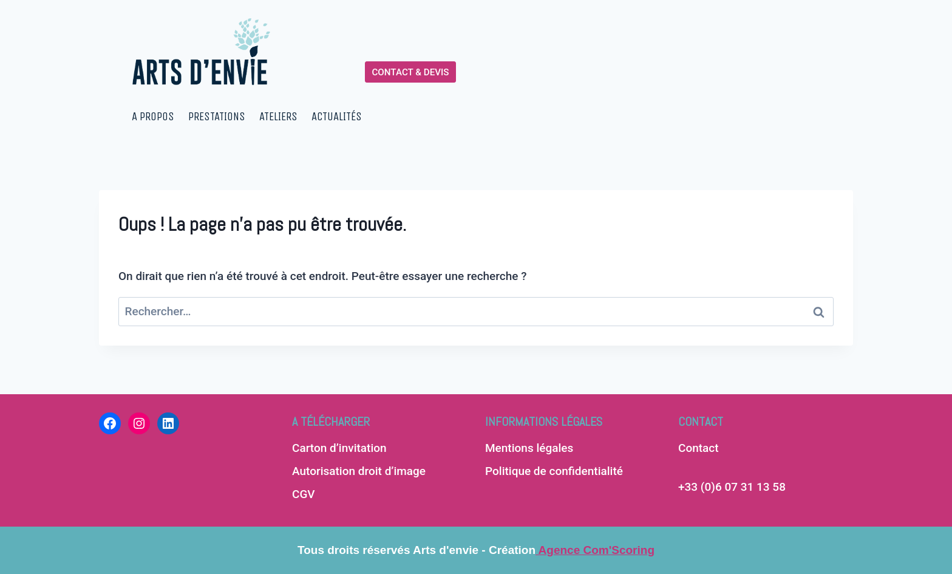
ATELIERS (278, 116)
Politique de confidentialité (554, 471)
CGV (303, 494)
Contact (698, 448)
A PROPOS (153, 116)
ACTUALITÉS (336, 116)
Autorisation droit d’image (359, 471)
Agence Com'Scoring (595, 550)
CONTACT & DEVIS (410, 72)
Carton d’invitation (339, 448)
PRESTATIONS (216, 116)
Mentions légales (529, 448)
